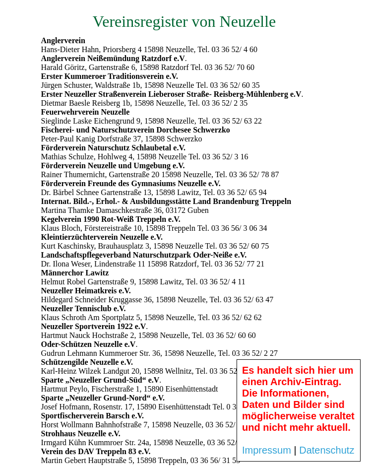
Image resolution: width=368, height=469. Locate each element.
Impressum (266, 450)
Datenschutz (326, 450)
